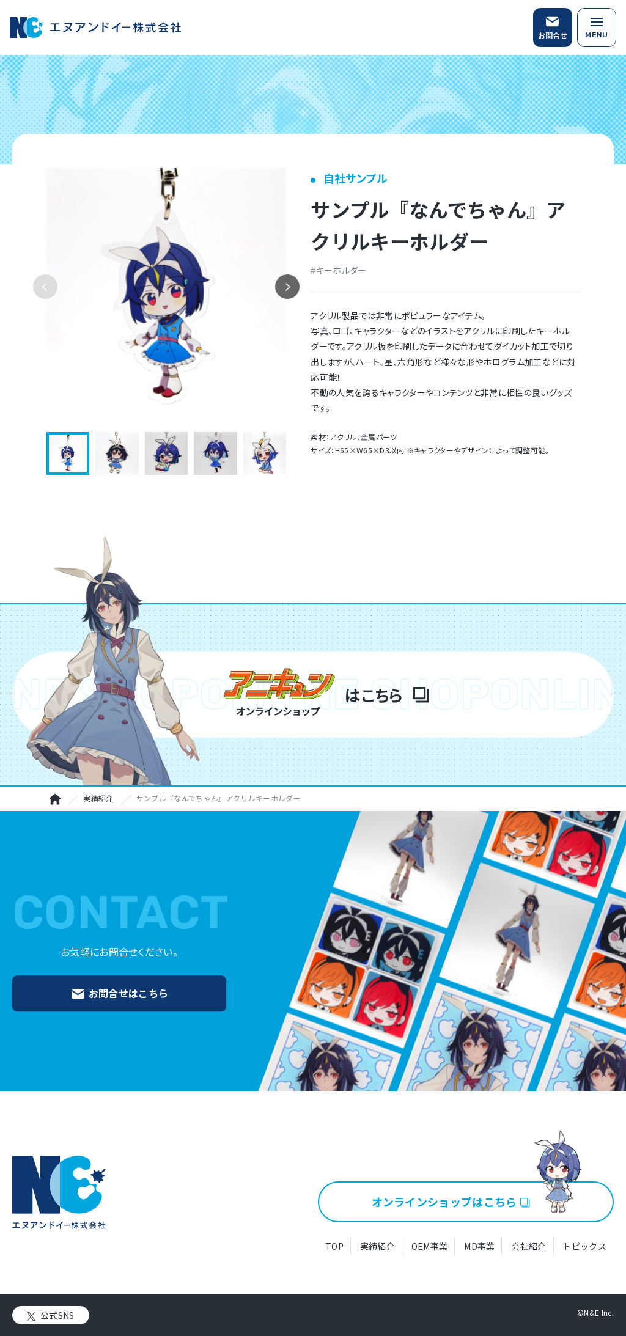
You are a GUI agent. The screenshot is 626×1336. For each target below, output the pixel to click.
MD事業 (479, 1246)
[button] (287, 286)
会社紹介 (528, 1246)
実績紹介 (98, 798)
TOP (334, 1246)
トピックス (584, 1246)
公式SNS (57, 1315)
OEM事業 (429, 1246)
